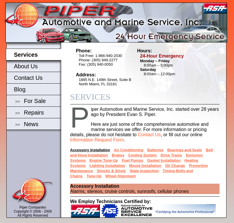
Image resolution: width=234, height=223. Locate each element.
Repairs (34, 112)
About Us (26, 66)
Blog (19, 89)
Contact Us (28, 78)
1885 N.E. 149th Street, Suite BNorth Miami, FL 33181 (105, 82)
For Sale (35, 101)
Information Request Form (97, 139)
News (31, 124)
